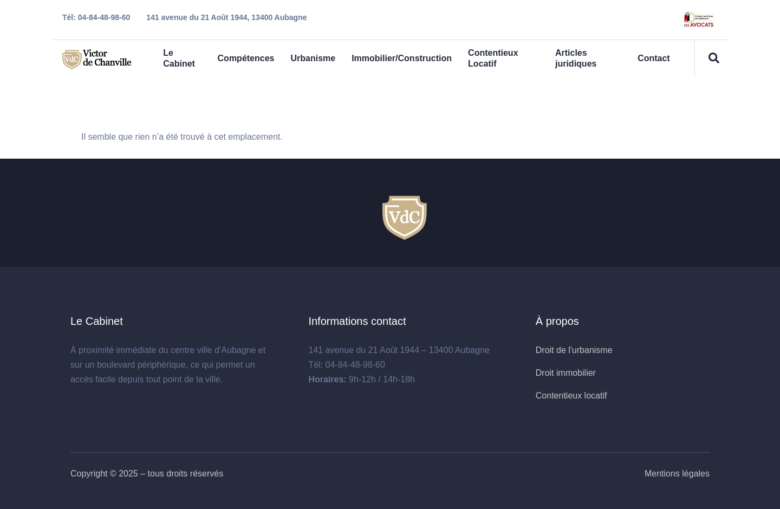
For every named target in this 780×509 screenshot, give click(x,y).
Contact (654, 58)
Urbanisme (312, 58)
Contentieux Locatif (493, 58)
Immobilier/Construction (402, 58)
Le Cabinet (179, 58)
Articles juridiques (575, 58)
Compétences (246, 58)
